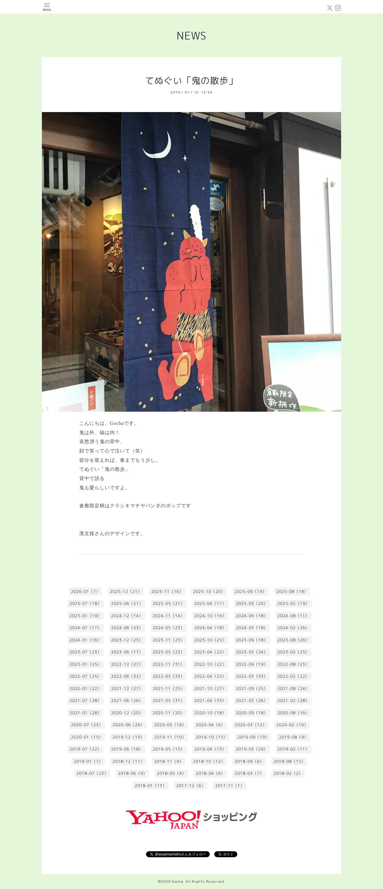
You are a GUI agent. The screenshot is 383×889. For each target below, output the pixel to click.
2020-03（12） (251, 724)
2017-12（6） (191, 785)
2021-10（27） (210, 688)
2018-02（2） (288, 773)
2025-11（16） (167, 591)
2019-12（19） (129, 737)
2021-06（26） (127, 700)
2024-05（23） (169, 627)
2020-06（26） (129, 724)
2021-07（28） (85, 700)
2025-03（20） (252, 603)
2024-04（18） (210, 627)
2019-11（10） (170, 737)
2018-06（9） (132, 773)
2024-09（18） (252, 615)
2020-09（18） (252, 713)
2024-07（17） (85, 627)
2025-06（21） (127, 603)
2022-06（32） (127, 676)
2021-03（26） (252, 700)
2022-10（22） (210, 664)
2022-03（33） (252, 676)
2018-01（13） (151, 785)
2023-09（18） (252, 640)
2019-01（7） (88, 761)
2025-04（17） (210, 603)
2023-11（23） (169, 640)
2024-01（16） (85, 640)
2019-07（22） (85, 749)
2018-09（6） (249, 761)
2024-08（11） (293, 615)
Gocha (177, 881)
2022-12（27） (127, 664)
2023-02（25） (293, 652)
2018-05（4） (171, 773)
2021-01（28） (85, 713)
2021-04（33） (210, 700)
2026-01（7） (85, 591)
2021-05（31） (169, 700)
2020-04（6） (210, 724)
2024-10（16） (210, 615)
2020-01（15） (87, 737)
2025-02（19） (293, 603)
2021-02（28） (293, 700)
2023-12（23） (127, 640)
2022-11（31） (169, 664)
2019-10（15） (212, 737)
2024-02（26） (293, 627)
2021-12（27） (127, 688)
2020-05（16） (170, 724)
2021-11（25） (169, 688)
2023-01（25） (85, 664)
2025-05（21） (169, 603)
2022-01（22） (85, 688)
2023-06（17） (127, 652)
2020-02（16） (292, 724)
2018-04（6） (210, 773)
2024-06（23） (127, 627)
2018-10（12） (209, 761)
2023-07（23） (85, 652)
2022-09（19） (252, 664)
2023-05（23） (169, 652)
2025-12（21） (126, 591)
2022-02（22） (293, 676)
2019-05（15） (169, 749)
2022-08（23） (293, 664)
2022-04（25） (210, 676)
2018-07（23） (92, 773)
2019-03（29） (252, 749)
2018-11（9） (168, 761)
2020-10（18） (210, 713)
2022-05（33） (169, 676)
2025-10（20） (209, 591)
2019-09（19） (253, 737)
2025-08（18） (292, 591)
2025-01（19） (85, 615)
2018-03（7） (249, 773)
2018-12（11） (129, 761)
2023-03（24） (252, 652)
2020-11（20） (169, 713)
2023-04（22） (210, 652)
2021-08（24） (293, 688)
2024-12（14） (127, 615)
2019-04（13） (210, 749)
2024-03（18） (252, 627)
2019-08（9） (293, 737)
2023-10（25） (210, 640)
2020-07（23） (87, 724)
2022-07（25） (85, 676)
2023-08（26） (293, 640)
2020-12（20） (127, 713)
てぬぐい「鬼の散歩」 (191, 80)
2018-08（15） (289, 761)
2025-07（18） (85, 603)
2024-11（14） (169, 615)
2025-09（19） (251, 591)
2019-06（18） (127, 749)
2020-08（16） (293, 713)
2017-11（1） (229, 785)
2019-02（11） (293, 749)
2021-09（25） (252, 688)
